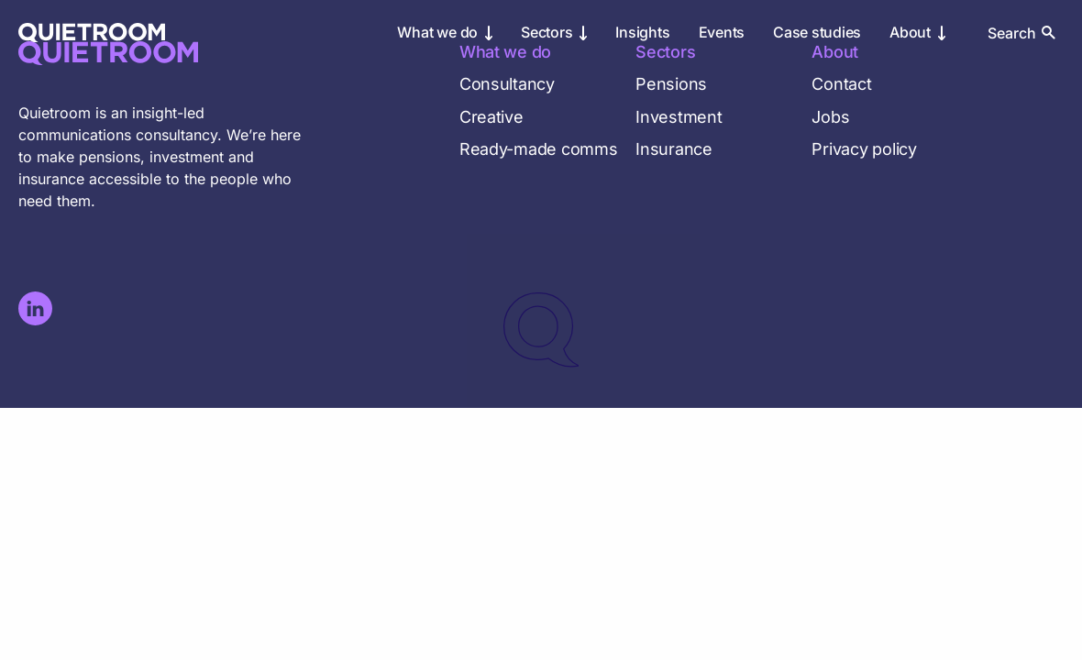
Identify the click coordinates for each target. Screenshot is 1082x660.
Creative (491, 116)
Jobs (830, 116)
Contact (841, 84)
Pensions (671, 84)
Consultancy (507, 84)
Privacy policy (864, 149)
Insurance (673, 149)
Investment (678, 116)
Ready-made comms (538, 149)
